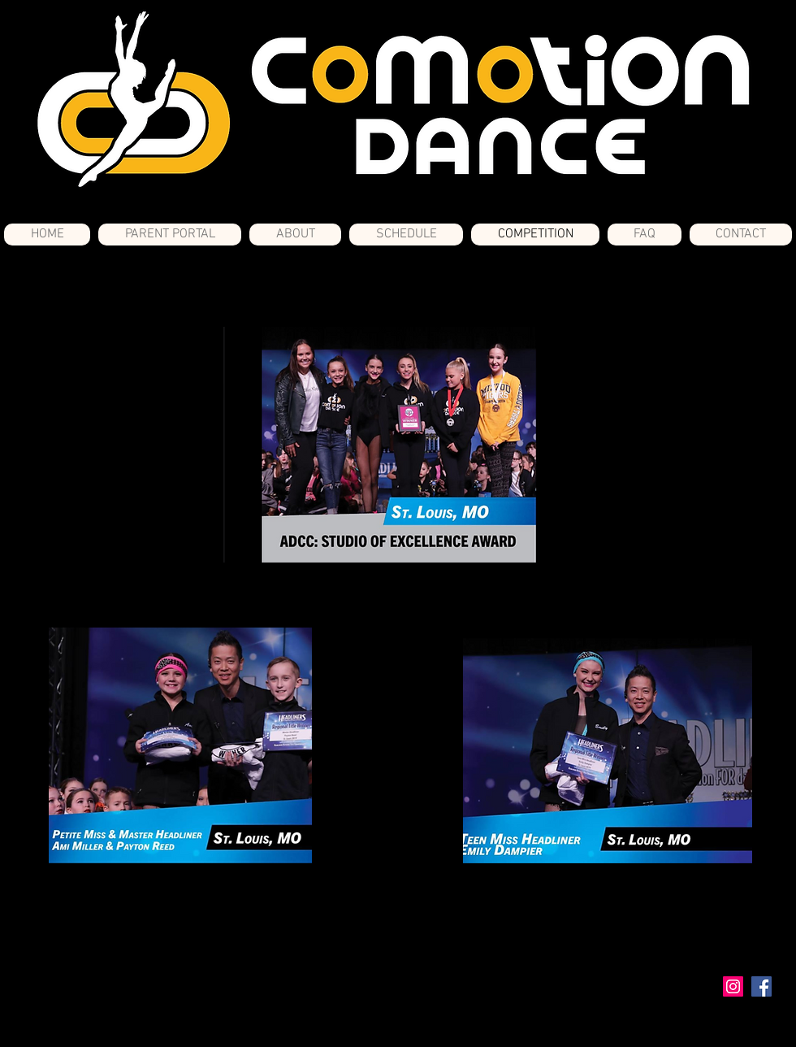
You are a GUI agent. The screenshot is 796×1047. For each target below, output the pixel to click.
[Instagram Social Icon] (733, 986)
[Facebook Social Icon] (761, 986)
